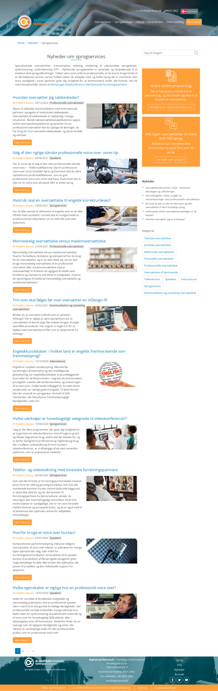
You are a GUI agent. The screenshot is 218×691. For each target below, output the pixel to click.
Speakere (170, 279)
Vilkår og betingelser (54, 687)
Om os (140, 22)
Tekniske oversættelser (157, 238)
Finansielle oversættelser (159, 258)
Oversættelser (103, 22)
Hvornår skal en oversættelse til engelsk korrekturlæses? (62, 200)
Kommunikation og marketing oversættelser (170, 293)
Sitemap (142, 687)
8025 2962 (129, 671)
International (189, 279)
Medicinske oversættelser (159, 252)
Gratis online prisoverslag (171, 85)
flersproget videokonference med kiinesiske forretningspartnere (89, 84)
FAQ (179, 665)
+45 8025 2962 (125, 676)
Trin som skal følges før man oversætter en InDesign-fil (60, 299)
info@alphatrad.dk (117, 680)
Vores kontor (155, 22)
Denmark (192, 11)
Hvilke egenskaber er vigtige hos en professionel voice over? (64, 587)
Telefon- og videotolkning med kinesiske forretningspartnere (65, 469)
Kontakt (179, 674)
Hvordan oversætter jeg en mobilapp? (165, 219)
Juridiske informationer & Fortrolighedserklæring (102, 687)
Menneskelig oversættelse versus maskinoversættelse (59, 241)
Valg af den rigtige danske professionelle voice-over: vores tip (65, 152)
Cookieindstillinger (165, 687)
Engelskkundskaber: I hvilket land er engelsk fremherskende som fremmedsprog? (69, 353)
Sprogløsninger (124, 22)
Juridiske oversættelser (157, 245)
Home (21, 43)
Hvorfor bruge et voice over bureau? (44, 532)
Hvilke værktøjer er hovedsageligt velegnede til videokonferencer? (70, 418)
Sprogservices (152, 286)
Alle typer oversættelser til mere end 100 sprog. (171, 136)
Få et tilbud (194, 22)
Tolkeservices (152, 279)
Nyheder (33, 43)
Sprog (179, 660)
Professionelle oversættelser (161, 265)
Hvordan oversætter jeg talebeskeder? (46, 97)
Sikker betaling (175, 22)
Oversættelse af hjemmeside (161, 272)
